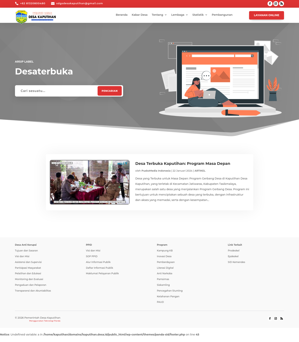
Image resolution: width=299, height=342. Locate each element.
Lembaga (177, 15)
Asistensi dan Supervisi (28, 262)
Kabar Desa (139, 15)
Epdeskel (233, 256)
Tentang (157, 15)
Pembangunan (222, 15)
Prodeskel (233, 250)
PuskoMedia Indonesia (156, 170)
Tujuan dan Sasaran (26, 250)
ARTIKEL (200, 170)
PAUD (160, 302)
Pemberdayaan (166, 262)
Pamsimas (163, 279)
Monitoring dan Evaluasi (29, 279)
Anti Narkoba (164, 273)
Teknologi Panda (52, 321)
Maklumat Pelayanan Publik (102, 273)
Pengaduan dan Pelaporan (30, 284)
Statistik (198, 15)
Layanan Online (266, 15)
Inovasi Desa (164, 256)
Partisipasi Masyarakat (28, 267)
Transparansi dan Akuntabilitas (33, 290)
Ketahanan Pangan (168, 296)
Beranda (122, 15)
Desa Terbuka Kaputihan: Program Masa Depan (182, 163)
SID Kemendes (236, 262)
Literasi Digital (165, 267)
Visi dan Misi (22, 256)
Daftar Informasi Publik (99, 267)
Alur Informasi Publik (98, 262)
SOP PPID (91, 256)
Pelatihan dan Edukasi (28, 273)
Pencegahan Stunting (170, 290)
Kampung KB (165, 250)
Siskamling (163, 284)
